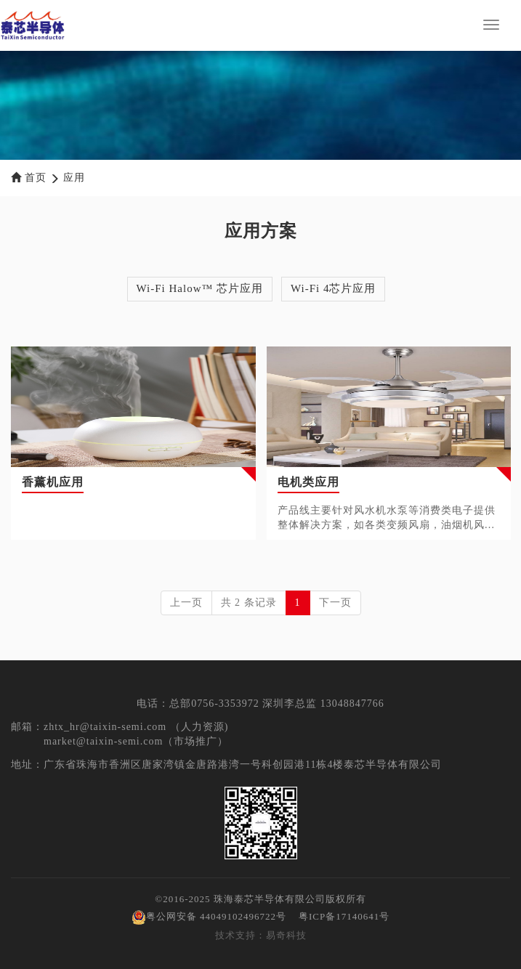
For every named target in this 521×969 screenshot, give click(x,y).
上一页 (186, 602)
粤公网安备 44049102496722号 (209, 916)
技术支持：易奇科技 (261, 935)
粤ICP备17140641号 (344, 916)
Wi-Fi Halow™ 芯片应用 (200, 288)
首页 (36, 177)
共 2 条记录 (249, 602)
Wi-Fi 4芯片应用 (333, 288)
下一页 (335, 602)
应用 (74, 177)
